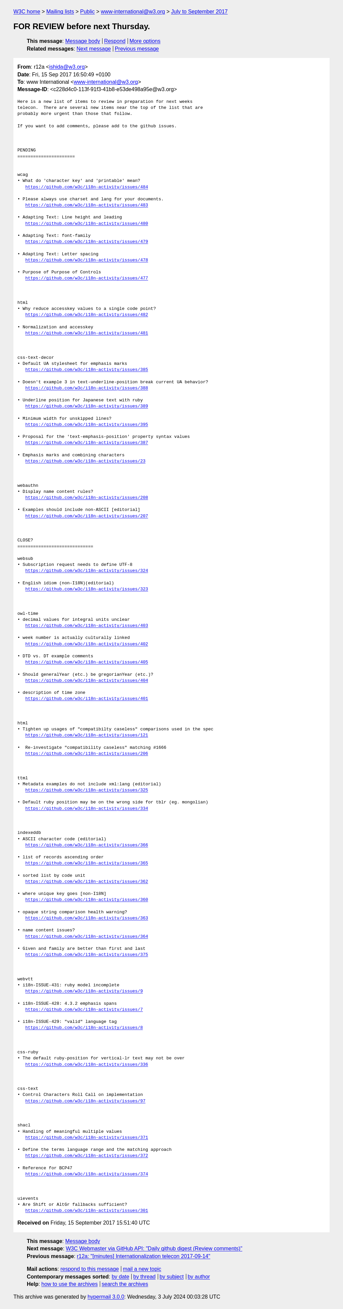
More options (145, 41)
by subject (171, 1277)
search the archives (125, 1284)
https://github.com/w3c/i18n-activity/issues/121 (86, 735)
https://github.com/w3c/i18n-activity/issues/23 (85, 461)
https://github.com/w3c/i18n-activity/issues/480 (86, 224)
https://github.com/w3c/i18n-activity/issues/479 (86, 242)
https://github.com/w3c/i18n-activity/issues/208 (86, 498)
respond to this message (89, 1269)
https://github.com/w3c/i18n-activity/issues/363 (86, 918)
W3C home (26, 11)
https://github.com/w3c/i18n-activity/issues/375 (86, 955)
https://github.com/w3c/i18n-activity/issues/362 (86, 882)
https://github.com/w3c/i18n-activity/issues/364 (86, 937)
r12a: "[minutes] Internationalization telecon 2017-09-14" (143, 1256)
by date (120, 1277)
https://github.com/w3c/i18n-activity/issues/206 (86, 754)
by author (199, 1277)
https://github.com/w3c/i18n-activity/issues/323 (86, 589)
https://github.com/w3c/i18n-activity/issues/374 (86, 1174)
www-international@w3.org (133, 11)
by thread (144, 1277)
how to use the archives (70, 1284)
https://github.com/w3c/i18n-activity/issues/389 (86, 406)
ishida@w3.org (67, 67)
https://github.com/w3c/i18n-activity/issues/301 (86, 1211)
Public (87, 11)
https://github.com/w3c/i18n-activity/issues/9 (84, 991)
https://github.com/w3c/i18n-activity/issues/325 (86, 790)
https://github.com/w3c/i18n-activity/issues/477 (86, 278)
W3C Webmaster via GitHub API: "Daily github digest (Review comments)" (154, 1248)
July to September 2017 (199, 11)
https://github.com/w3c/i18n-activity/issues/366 (86, 845)
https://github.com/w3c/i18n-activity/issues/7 (84, 1010)
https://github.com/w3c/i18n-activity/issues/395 (86, 425)
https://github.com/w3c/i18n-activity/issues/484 (86, 187)
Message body (82, 41)
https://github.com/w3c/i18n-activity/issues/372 (86, 1156)
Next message (94, 49)
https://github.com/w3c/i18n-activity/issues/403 (86, 626)
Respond (115, 41)
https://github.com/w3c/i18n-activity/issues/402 (86, 644)
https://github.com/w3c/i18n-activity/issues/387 (86, 443)
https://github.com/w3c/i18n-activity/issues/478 (86, 260)
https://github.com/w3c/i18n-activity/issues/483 (86, 205)
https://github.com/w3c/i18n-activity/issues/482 (86, 315)
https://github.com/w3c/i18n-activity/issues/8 (84, 1028)
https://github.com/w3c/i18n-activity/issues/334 (86, 809)
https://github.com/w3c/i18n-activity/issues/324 (86, 571)
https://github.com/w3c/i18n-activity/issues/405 (86, 662)
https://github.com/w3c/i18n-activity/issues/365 (86, 863)
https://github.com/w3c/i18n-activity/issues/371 (86, 1138)
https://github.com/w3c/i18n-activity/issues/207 (86, 516)
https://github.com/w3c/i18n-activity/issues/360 (86, 900)
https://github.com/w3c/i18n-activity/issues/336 (86, 1065)
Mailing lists (60, 11)
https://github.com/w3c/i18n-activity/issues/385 (86, 370)
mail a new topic (142, 1269)
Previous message (137, 49)
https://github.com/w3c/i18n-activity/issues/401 (86, 699)
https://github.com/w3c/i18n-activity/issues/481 (86, 333)
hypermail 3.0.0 (105, 1297)
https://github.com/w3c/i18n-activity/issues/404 (86, 681)
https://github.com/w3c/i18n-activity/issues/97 (85, 1101)
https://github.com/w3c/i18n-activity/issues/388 (86, 388)
